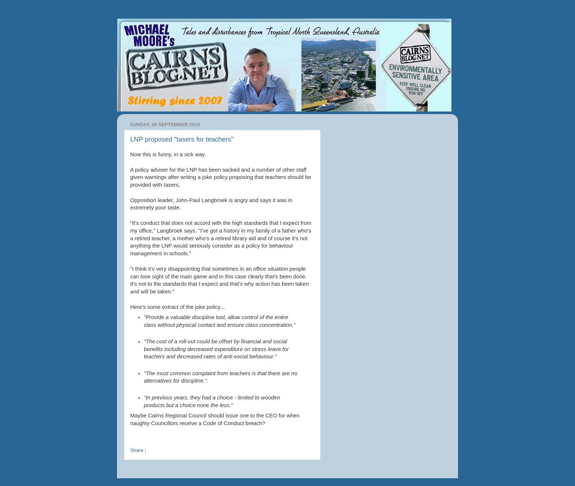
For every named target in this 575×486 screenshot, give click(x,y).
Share (136, 450)
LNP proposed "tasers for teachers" (182, 139)
